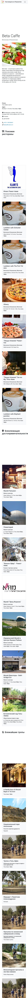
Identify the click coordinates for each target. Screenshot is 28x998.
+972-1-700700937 (8, 122)
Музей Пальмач (10, 491)
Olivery (6, 304)
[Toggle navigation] (25, 2)
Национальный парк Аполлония (12, 825)
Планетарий (8, 527)
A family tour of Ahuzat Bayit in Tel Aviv (12, 791)
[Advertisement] (13, 20)
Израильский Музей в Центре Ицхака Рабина (12, 639)
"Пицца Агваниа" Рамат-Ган (13, 342)
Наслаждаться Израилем (13, 2)
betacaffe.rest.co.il (8, 124)
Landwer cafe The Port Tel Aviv (13, 267)
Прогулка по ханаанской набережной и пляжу (13, 933)
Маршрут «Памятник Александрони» (12, 898)
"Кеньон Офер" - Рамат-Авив (13, 565)
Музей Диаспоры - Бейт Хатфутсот (13, 676)
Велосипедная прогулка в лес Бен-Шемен (14, 971)
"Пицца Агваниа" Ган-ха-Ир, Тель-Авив (13, 378)
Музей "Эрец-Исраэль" (12, 602)
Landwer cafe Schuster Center (12, 229)
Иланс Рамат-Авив (11, 191)
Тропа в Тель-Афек (11, 861)
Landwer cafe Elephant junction (12, 415)
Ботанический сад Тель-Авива (13, 715)
